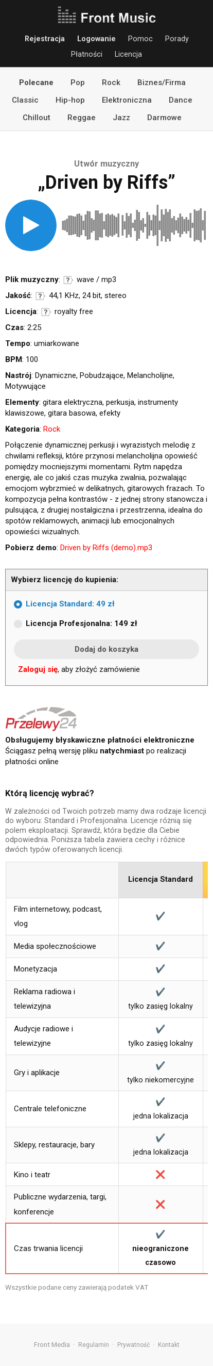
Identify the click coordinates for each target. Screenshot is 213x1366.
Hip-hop (70, 100)
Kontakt (169, 1344)
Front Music (106, 15)
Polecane (36, 82)
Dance (180, 100)
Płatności (86, 54)
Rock (111, 82)
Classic (25, 100)
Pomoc (140, 39)
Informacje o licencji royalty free (46, 312)
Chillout (36, 117)
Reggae (81, 117)
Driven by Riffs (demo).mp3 (106, 547)
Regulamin (93, 1344)
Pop (77, 82)
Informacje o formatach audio (68, 280)
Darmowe (164, 117)
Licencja (128, 54)
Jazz (121, 117)
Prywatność (133, 1344)
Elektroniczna (127, 100)
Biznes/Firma (161, 82)
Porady (177, 39)
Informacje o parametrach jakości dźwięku (41, 296)
